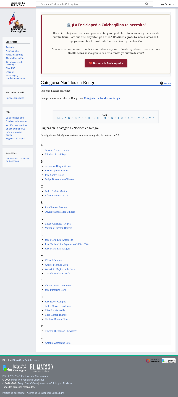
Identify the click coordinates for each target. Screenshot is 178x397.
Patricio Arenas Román (57, 149)
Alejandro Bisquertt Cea (58, 166)
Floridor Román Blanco (57, 319)
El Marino (68, 383)
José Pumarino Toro (55, 289)
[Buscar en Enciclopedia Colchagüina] (94, 3)
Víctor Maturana (53, 260)
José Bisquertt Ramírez (57, 170)
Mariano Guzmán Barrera (58, 227)
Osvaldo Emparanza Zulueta (60, 211)
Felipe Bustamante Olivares (59, 179)
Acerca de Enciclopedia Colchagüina (45, 392)
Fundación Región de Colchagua (27, 379)
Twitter (36, 360)
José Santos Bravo (54, 174)
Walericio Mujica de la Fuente (61, 269)
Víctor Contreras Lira (56, 195)
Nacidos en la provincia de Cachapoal (17, 159)
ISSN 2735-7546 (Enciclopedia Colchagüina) (25, 376)
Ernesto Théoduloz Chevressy (60, 330)
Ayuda (165, 83)
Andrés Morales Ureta (56, 264)
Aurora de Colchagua (50, 383)
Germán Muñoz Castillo (57, 273)
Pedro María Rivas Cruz (58, 305)
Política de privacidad (13, 392)
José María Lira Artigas (57, 248)
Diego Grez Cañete (22, 360)
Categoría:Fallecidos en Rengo (102, 98)
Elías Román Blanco (56, 314)
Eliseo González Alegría (58, 223)
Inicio (60, 118)
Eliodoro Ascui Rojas (56, 154)
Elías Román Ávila (55, 310)
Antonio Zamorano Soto (58, 342)
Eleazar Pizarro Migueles (58, 285)
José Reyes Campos (55, 301)
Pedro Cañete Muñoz (56, 191)
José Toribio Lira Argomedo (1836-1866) (66, 244)
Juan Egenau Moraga (56, 207)
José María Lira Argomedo (59, 239)
